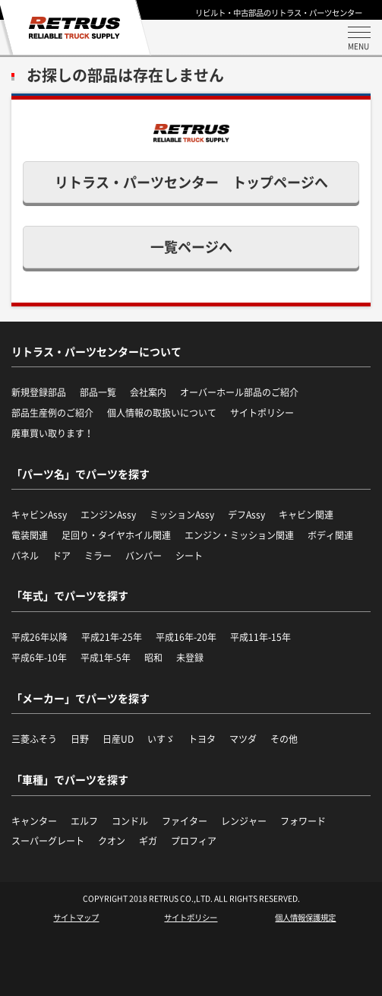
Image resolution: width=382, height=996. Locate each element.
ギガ (148, 841)
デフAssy (246, 515)
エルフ (84, 821)
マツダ (243, 739)
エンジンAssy (108, 515)
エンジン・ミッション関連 (239, 535)
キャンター (34, 821)
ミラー (98, 556)
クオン (111, 841)
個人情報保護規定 (305, 917)
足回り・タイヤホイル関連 (116, 535)
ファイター (184, 821)
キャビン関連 (306, 515)
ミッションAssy (182, 515)
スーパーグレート (47, 841)
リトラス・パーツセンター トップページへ (191, 182)
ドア (61, 556)
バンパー (143, 556)
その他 (284, 739)
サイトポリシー (190, 917)
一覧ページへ (191, 246)
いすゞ (161, 739)
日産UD (118, 739)
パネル (25, 556)
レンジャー (244, 821)
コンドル (130, 821)
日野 (80, 739)
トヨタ (202, 739)
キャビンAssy (39, 515)
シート (189, 556)
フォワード (303, 821)
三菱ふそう (34, 739)
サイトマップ (76, 917)
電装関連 (29, 535)
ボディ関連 (330, 535)
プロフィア (193, 841)
